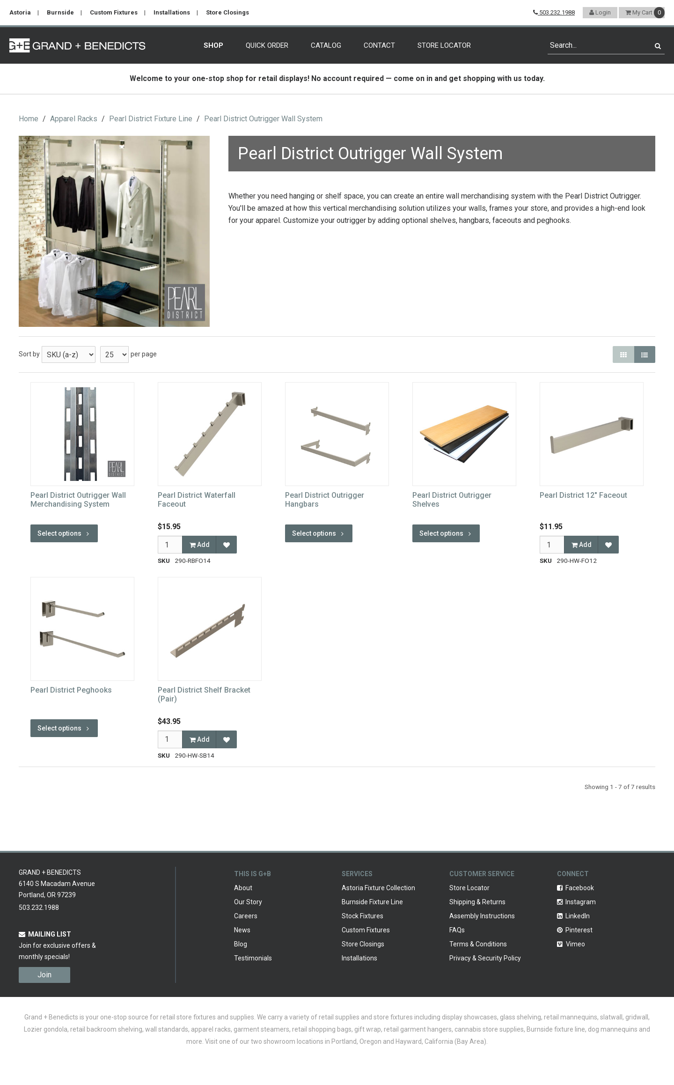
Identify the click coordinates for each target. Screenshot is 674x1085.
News (242, 930)
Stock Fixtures (362, 916)
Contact (379, 45)
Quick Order (267, 45)
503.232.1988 (554, 12)
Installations (172, 12)
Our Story (248, 902)
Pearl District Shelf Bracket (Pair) (204, 694)
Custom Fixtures (114, 12)
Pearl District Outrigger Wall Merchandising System (78, 500)
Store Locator (444, 45)
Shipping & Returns (477, 902)
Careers (245, 916)
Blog (240, 944)
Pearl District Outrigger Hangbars (324, 500)
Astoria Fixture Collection (378, 888)
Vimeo (571, 944)
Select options (64, 533)
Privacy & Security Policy (485, 958)
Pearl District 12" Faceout (583, 495)
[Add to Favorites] (226, 545)
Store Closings (227, 12)
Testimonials (253, 958)
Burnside (60, 12)
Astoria (20, 12)
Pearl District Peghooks (71, 690)
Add (200, 544)
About (243, 888)
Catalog (326, 45)
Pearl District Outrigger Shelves (451, 500)
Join (44, 974)
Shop (213, 45)
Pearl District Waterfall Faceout (196, 500)
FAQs (457, 930)
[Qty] (170, 545)
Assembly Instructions (482, 916)
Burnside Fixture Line (372, 902)
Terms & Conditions (478, 944)
